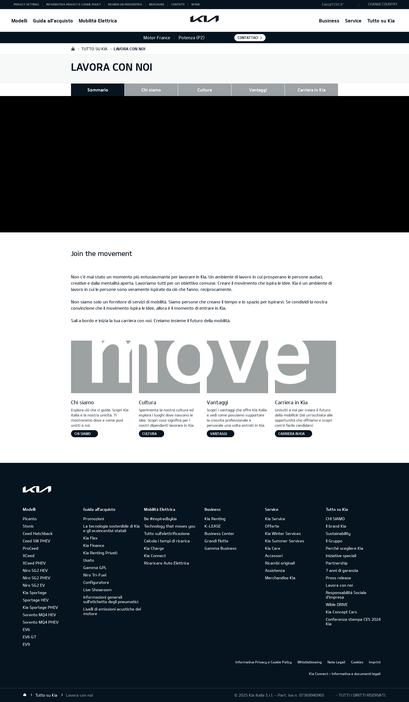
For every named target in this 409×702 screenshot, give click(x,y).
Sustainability (338, 533)
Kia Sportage (35, 592)
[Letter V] (237, 368)
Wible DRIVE (337, 604)
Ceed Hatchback (38, 533)
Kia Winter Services (283, 533)
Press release (338, 577)
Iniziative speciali (341, 555)
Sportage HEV (36, 599)
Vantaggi (258, 89)
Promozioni (93, 518)
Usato (88, 560)
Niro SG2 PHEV (36, 577)
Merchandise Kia (280, 577)
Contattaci (248, 37)
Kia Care (272, 548)
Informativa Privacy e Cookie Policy (263, 662)
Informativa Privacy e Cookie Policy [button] (73, 4)
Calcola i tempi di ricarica (167, 540)
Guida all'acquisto (53, 20)
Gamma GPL (95, 567)
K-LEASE (212, 526)
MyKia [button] (195, 4)
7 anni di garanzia (342, 570)
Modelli (19, 20)
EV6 (26, 629)
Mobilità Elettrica (98, 20)
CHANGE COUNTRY (383, 4)
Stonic (28, 526)
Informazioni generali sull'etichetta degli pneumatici (110, 599)
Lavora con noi (339, 585)
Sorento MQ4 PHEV (41, 622)
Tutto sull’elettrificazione (167, 533)
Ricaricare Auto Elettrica (166, 563)
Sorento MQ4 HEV (39, 614)
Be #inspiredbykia (160, 518)
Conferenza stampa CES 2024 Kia (353, 621)
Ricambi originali (280, 563)
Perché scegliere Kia (344, 548)
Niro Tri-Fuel (94, 574)
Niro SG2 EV (34, 585)
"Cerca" (337, 4)
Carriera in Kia (311, 89)
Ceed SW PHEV (36, 540)
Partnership (337, 563)
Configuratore (96, 582)
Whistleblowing (309, 662)
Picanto (30, 518)
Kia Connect (155, 555)
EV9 (26, 644)
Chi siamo (151, 89)
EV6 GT (29, 636)
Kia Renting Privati (100, 552)
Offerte (272, 526)
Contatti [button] (177, 4)
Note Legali (336, 662)
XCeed (28, 555)
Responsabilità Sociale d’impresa (346, 594)
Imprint (375, 662)
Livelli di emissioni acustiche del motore (112, 611)
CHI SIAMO (335, 518)
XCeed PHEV (34, 563)
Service (353, 20)
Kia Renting (215, 518)
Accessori (274, 555)
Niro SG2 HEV (35, 570)
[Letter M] (101, 368)
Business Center (219, 533)
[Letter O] (169, 368)
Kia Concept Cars (341, 611)
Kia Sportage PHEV (40, 607)
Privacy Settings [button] (26, 4)
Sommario (97, 89)
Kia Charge (154, 548)
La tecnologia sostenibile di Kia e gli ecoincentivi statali (111, 528)
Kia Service (275, 518)
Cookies (357, 662)
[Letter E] (305, 368)
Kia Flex (90, 538)
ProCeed (30, 548)
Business (329, 20)
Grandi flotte (216, 540)
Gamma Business (220, 548)
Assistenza (275, 570)
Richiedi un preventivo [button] (125, 4)
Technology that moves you (169, 526)
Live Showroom (97, 589)
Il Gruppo (334, 540)
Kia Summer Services (284, 540)
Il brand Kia (336, 526)
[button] (339, 4)
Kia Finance (93, 545)
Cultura (204, 89)
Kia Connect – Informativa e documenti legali (345, 674)
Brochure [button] (156, 4)
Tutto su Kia (381, 20)
